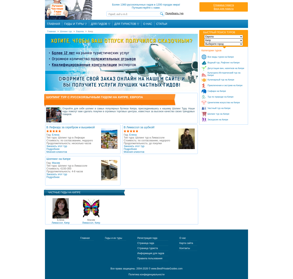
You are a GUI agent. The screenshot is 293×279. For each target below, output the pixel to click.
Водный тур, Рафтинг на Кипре (224, 62)
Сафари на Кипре (217, 91)
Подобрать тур (174, 13)
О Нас (147, 23)
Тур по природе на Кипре (221, 97)
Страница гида (145, 243)
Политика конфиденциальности (146, 274)
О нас (182, 238)
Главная (53, 23)
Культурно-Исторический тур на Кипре (224, 73)
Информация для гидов (150, 253)
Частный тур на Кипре (219, 108)
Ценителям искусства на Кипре (224, 102)
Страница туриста (223, 5)
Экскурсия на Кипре (218, 119)
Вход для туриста (223, 8)
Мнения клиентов (56, 151)
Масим (56, 162)
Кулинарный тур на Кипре (221, 79)
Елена (55, 134)
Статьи (161, 23)
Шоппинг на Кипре (58, 158)
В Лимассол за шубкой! (139, 127)
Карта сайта (186, 243)
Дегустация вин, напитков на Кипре (226, 68)
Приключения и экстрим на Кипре (225, 85)
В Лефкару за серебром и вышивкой (70, 127)
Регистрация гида (147, 238)
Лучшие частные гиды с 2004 (69, 10)
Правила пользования (149, 258)
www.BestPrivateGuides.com (167, 268)
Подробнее (53, 149)
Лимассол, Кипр (61, 221)
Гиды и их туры (113, 238)
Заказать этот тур (56, 146)
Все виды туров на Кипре (221, 57)
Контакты (184, 248)
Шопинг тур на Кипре (218, 114)
